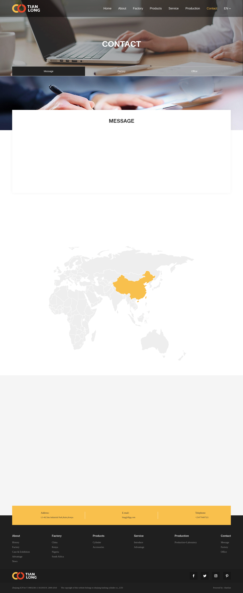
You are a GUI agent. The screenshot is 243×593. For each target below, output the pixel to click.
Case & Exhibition (21, 552)
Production (182, 536)
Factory (122, 71)
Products (98, 536)
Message (48, 71)
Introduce (138, 542)
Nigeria (55, 552)
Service (139, 536)
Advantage (17, 557)
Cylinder (97, 542)
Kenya (55, 547)
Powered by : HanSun (222, 588)
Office (194, 71)
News (15, 561)
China (54, 542)
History (15, 542)
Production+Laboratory (186, 542)
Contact (226, 536)
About (16, 536)
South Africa (58, 557)
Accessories (98, 547)
